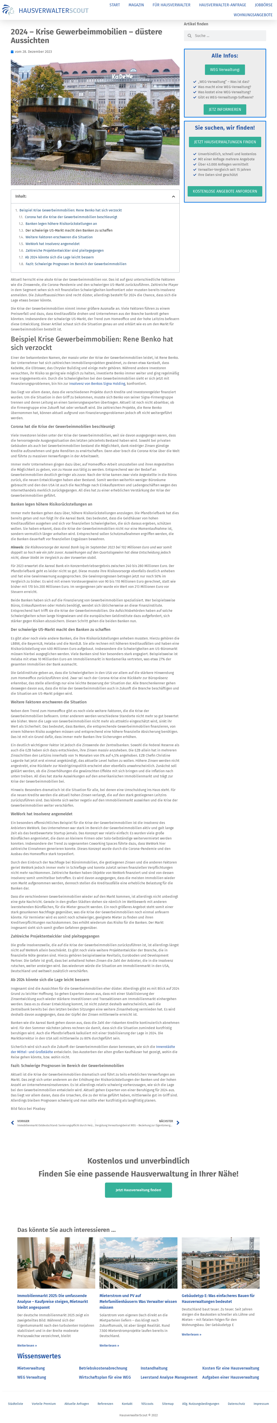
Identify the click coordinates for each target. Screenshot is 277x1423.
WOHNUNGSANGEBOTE (253, 15)
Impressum (261, 1404)
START (115, 5)
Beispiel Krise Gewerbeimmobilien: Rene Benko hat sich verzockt (70, 210)
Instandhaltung (154, 1368)
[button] (173, 196)
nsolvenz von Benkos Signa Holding (97, 384)
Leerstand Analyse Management (169, 1377)
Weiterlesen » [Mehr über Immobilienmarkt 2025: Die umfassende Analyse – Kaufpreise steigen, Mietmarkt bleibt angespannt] (27, 1345)
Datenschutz (236, 1404)
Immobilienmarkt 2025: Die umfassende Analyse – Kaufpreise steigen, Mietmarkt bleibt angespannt (52, 1301)
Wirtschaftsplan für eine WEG (105, 1377)
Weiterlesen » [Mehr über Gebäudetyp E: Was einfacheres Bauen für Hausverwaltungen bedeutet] (191, 1334)
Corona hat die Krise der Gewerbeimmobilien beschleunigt (71, 217)
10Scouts (147, 1404)
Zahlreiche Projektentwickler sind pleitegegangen (65, 250)
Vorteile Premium (44, 1404)
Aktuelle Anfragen (76, 1404)
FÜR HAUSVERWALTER (171, 5)
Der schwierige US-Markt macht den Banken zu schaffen (69, 230)
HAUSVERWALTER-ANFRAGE (222, 5)
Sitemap (168, 1404)
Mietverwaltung (31, 1368)
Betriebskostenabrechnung (103, 1368)
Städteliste (15, 1404)
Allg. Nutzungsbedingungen (200, 1404)
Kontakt (127, 1404)
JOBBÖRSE (264, 5)
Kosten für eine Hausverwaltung (230, 1368)
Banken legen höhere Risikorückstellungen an (61, 224)
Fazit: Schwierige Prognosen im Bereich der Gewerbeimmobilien (76, 264)
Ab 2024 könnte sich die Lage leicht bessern (59, 257)
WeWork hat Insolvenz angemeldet (53, 244)
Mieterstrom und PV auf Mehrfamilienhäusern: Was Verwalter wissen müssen (138, 1301)
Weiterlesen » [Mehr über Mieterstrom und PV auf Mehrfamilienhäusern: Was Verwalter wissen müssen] (109, 1345)
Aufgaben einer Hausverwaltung (230, 1377)
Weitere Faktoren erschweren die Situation (59, 237)
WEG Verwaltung (31, 1377)
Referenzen (105, 1404)
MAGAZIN (136, 5)
